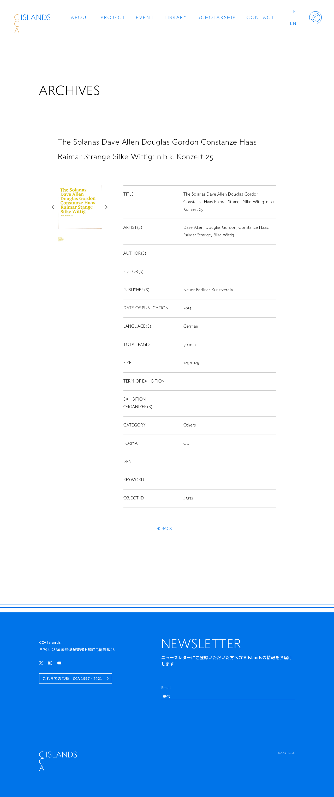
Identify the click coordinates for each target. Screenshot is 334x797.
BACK (167, 529)
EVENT (145, 17)
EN (293, 24)
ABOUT (80, 17)
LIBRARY (176, 17)
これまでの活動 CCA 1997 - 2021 (76, 678)
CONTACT (261, 17)
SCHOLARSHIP (217, 17)
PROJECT (113, 17)
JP (293, 12)
